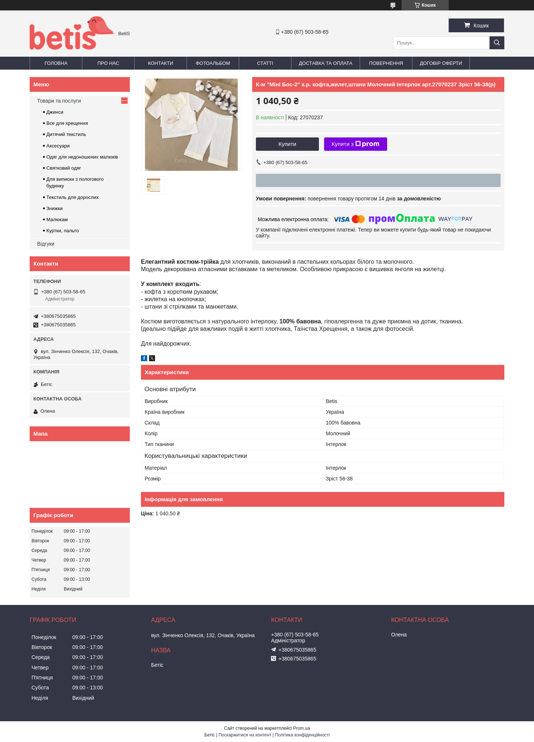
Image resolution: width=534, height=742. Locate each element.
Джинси (54, 112)
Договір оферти (441, 63)
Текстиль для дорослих (72, 197)
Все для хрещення (67, 123)
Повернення (386, 63)
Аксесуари (58, 146)
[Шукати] (497, 42)
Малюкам (57, 219)
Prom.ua (301, 728)
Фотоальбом (213, 63)
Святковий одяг (63, 168)
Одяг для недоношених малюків (82, 157)
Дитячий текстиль (66, 134)
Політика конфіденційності (302, 735)
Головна (55, 63)
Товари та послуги (59, 101)
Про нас (108, 63)
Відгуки (46, 244)
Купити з (355, 144)
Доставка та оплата (325, 63)
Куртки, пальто (62, 230)
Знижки (54, 208)
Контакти (160, 63)
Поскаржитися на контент (244, 735)
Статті (265, 63)
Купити (287, 144)
